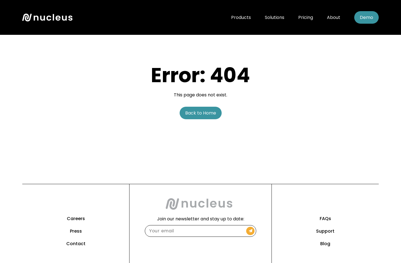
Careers (76, 218)
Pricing (305, 17)
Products (241, 17)
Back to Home (200, 113)
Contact (75, 243)
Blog (325, 243)
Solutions (274, 17)
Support (325, 231)
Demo (366, 17)
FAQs (325, 218)
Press (76, 231)
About (333, 17)
